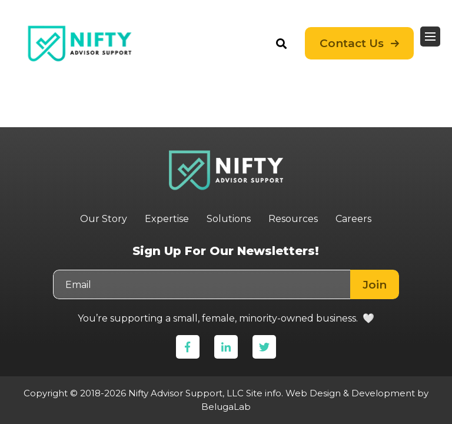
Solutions (229, 218)
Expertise (167, 218)
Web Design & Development (350, 393)
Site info (263, 393)
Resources (293, 218)
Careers (353, 218)
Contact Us (352, 38)
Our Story (103, 218)
